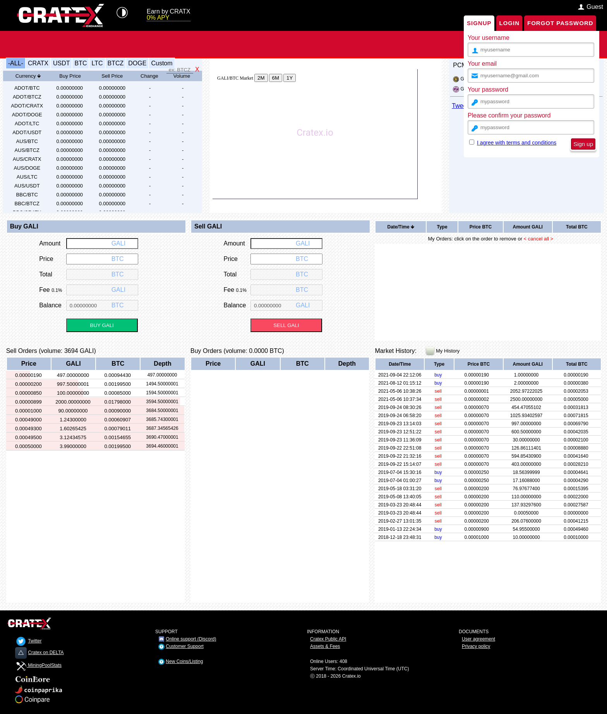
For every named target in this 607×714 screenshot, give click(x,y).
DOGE (137, 63)
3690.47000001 (162, 437)
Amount (527, 227)
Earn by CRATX (168, 15)
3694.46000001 (162, 446)
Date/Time (401, 227)
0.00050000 (28, 446)
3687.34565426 (162, 428)
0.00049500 (28, 437)
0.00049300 (28, 428)
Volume (181, 75)
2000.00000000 (72, 402)
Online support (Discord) (191, 639)
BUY (102, 325)
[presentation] (533, 173)
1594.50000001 (162, 392)
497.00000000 (73, 375)
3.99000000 (73, 446)
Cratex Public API (328, 639)
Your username (488, 37)
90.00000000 (73, 411)
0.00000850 (28, 393)
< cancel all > (539, 239)
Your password (488, 89)
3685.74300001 (162, 419)
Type (442, 227)
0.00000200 (28, 384)
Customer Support (184, 646)
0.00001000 (28, 411)
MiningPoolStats (38, 665)
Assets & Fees (325, 646)
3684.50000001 (162, 410)
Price (481, 227)
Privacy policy (476, 646)
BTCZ (116, 63)
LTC (97, 63)
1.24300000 (73, 420)
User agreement (478, 639)
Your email (482, 63)
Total (577, 227)
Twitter (34, 641)
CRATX (38, 63)
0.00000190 (28, 375)
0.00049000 (28, 420)
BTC (80, 63)
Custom (161, 63)
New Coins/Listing (184, 661)
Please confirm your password (509, 115)
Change (149, 75)
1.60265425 (73, 428)
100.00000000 (73, 393)
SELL (286, 325)
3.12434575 (73, 437)
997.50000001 (73, 384)
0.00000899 (28, 402)
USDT (61, 63)
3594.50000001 (162, 401)
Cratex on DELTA (45, 652)
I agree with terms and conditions (516, 143)
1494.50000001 (162, 384)
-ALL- (15, 63)
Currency (28, 75)
